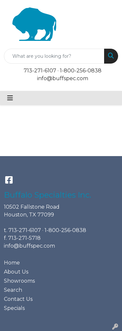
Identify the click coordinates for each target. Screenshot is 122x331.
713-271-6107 (40, 70)
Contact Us (18, 299)
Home (12, 263)
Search (13, 290)
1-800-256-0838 (81, 70)
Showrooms (19, 281)
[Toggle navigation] (10, 98)
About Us (16, 272)
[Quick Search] (54, 56)
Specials (14, 308)
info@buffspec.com (62, 78)
